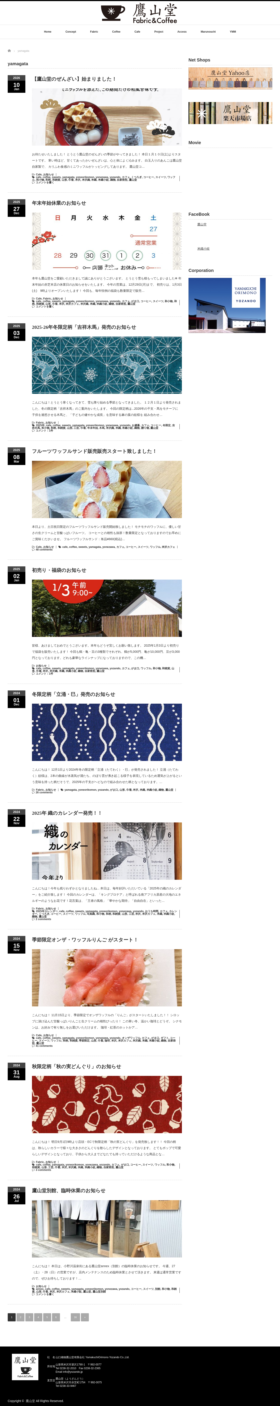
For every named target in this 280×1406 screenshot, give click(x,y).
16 (75, 1317)
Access (182, 31)
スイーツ (160, 177)
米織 (94, 179)
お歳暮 (136, 425)
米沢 (77, 179)
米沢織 (86, 179)
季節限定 (84, 1040)
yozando (115, 177)
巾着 (71, 179)
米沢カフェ (72, 303)
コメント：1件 (44, 430)
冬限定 (167, 425)
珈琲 (107, 1040)
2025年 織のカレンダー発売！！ (67, 813)
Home (47, 31)
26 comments (44, 792)
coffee (46, 177)
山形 (64, 179)
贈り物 (145, 428)
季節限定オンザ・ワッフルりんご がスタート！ (85, 940)
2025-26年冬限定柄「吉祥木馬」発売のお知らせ (84, 327)
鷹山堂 (133, 179)
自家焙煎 (122, 179)
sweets (56, 177)
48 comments (44, 549)
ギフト (165, 1038)
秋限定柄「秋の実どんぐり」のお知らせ (76, 1066)
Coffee (116, 31)
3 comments (43, 1170)
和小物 (40, 179)
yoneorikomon (85, 177)
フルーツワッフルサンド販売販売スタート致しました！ (94, 451)
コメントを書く (45, 182)
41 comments (44, 1045)
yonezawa (102, 177)
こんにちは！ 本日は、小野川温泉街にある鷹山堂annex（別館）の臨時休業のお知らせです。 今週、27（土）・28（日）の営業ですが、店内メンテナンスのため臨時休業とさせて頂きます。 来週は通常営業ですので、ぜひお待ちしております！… (106, 1272)
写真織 (91, 913)
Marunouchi (208, 31)
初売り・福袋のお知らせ (59, 570)
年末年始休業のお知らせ (59, 203)
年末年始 (92, 428)
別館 (157, 1289)
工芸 (76, 428)
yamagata (68, 177)
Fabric (94, 31)
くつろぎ (136, 177)
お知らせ (48, 174)
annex (40, 1289)
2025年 (40, 425)
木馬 (102, 428)
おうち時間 (151, 911)
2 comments (43, 919)
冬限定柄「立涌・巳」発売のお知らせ (73, 694)
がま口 (135, 301)
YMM (233, 31)
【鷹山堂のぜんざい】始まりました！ (74, 79)
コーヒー (148, 177)
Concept (70, 31)
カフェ (126, 177)
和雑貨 (56, 179)
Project (158, 31)
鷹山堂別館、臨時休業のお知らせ (69, 1190)
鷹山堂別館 (99, 1291)
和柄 (48, 179)
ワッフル (155, 547)
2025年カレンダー (47, 911)
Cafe (137, 31)
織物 (113, 179)
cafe (38, 177)
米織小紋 (103, 179)
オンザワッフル (131, 1038)
